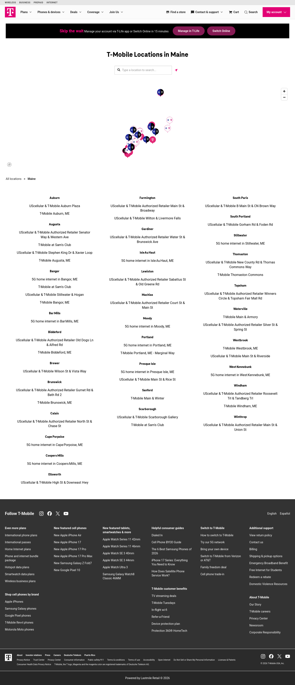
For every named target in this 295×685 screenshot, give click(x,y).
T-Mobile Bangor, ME (54, 302)
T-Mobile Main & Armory (240, 317)
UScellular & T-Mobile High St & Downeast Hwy (54, 482)
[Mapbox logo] (9, 164)
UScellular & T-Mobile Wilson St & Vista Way (54, 371)
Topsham (240, 285)
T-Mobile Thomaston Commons (240, 275)
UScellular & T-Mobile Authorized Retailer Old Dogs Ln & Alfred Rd (54, 342)
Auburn (55, 198)
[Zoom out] (284, 97)
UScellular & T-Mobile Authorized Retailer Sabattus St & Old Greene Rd (147, 282)
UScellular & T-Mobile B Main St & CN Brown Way (240, 206)
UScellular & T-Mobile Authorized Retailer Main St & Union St (240, 427)
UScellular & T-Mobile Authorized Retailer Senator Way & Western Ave (54, 234)
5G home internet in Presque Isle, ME (147, 372)
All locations (14, 178)
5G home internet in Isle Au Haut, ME (147, 261)
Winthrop (240, 417)
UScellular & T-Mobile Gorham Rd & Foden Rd (240, 225)
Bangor (54, 271)
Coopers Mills (55, 455)
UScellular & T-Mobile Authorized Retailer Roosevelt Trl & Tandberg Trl (240, 396)
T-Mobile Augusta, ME (54, 260)
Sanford (147, 390)
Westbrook (240, 340)
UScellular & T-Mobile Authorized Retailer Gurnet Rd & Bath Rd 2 (54, 392)
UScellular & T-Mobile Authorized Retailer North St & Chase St (54, 424)
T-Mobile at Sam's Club (54, 245)
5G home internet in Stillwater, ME (240, 243)
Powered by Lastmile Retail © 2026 (147, 678)
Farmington (147, 198)
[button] (152, 140)
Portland (147, 337)
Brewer (55, 363)
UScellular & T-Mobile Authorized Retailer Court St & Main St (147, 305)
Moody (147, 318)
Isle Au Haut (147, 252)
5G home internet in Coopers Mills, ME (54, 464)
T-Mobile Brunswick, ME (54, 403)
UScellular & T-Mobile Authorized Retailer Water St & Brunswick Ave (147, 239)
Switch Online (221, 31)
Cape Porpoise (54, 437)
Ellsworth (54, 474)
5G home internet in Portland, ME (147, 345)
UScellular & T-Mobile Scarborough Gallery (147, 417)
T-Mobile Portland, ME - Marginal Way (147, 353)
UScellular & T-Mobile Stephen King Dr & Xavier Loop (54, 253)
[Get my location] (176, 70)
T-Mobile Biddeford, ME (54, 352)
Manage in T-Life (188, 31)
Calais (54, 413)
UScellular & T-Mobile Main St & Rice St (147, 379)
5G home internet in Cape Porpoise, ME (54, 445)
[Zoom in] (284, 91)
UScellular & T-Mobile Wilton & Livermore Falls (147, 218)
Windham (240, 385)
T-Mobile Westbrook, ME (240, 348)
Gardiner (147, 229)
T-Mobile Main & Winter (147, 398)
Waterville (240, 309)
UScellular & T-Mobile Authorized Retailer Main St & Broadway (147, 208)
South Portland (240, 216)
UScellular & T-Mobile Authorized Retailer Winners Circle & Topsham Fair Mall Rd (240, 296)
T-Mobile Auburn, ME (55, 213)
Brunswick (55, 382)
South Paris (240, 198)
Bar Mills (54, 313)
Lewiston (147, 271)
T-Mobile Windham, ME (240, 406)
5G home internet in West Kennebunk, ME (240, 375)
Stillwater (240, 235)
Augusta (54, 224)
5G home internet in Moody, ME (147, 326)
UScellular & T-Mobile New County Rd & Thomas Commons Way (240, 264)
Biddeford (54, 332)
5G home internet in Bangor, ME (55, 279)
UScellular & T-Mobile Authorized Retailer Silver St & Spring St (240, 327)
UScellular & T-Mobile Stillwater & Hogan (54, 295)
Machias (147, 295)
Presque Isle (147, 364)
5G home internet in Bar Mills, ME (55, 321)
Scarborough (147, 409)
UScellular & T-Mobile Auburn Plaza (54, 206)
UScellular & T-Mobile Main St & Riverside (240, 356)
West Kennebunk (240, 367)
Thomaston (240, 254)
